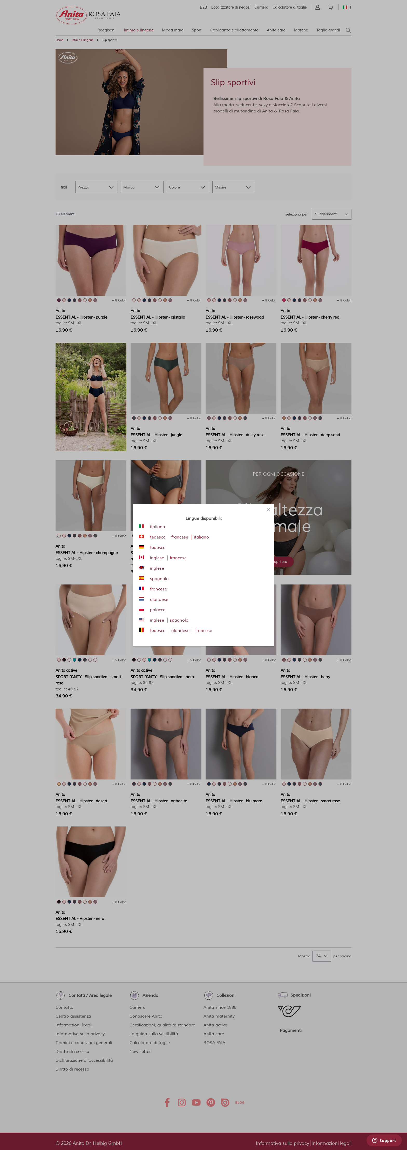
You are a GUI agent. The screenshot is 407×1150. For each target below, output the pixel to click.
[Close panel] (268, 509)
